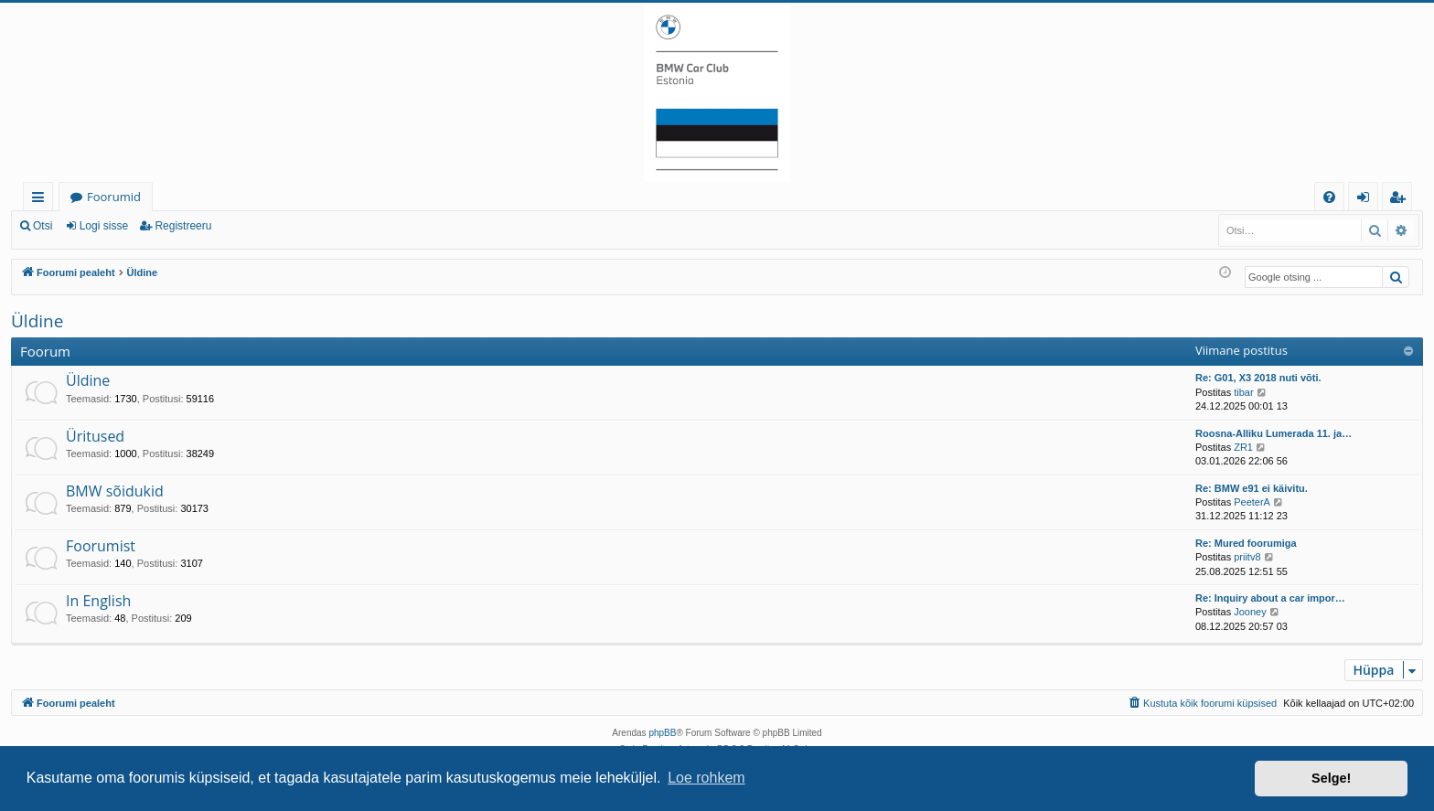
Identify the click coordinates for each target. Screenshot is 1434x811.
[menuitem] (1329, 197)
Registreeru (183, 225)
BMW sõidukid (115, 491)
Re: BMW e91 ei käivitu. (1251, 488)
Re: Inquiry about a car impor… (1270, 597)
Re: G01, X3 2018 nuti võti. (1258, 377)
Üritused (95, 436)
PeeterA (1252, 501)
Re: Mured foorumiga (1246, 543)
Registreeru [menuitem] (1401, 199)
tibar (1243, 392)
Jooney (1250, 611)
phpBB (662, 733)
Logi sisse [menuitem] (1366, 199)
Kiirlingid (41, 199)
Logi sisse (104, 225)
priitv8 (1247, 556)
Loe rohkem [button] (706, 777)
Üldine (37, 321)
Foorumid (114, 196)
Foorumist (100, 546)
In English (98, 601)
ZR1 (1243, 447)
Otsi (42, 225)
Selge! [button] (1331, 778)
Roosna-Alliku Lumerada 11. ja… (1273, 433)
